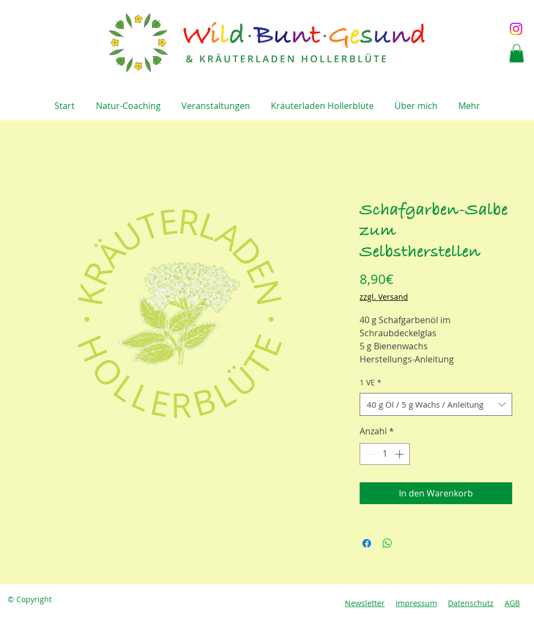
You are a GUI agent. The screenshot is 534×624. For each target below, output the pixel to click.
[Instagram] (516, 29)
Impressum (416, 603)
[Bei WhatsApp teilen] (387, 543)
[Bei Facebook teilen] (366, 543)
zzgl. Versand (384, 297)
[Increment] (400, 454)
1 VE (370, 382)
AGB (512, 603)
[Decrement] (369, 454)
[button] (516, 53)
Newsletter (365, 603)
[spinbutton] (385, 454)
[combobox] (436, 404)
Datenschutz (471, 603)
